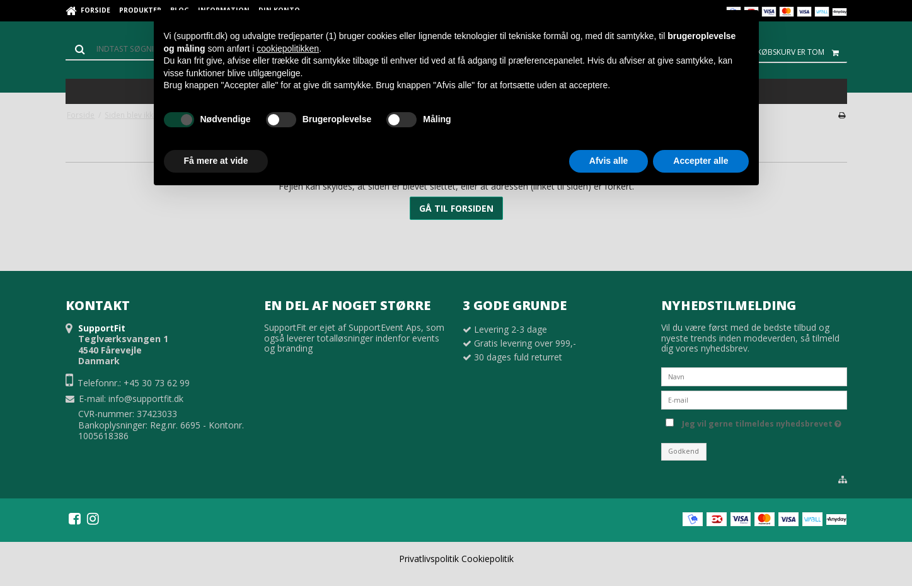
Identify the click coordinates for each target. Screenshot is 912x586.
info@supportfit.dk (145, 399)
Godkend (683, 451)
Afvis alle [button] (608, 161)
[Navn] (754, 376)
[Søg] (122, 49)
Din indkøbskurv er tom (788, 52)
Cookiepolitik (487, 559)
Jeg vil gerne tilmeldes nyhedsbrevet (761, 421)
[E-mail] (754, 399)
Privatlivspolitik (429, 559)
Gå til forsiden (456, 208)
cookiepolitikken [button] (288, 48)
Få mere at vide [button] (216, 161)
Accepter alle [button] (700, 161)
